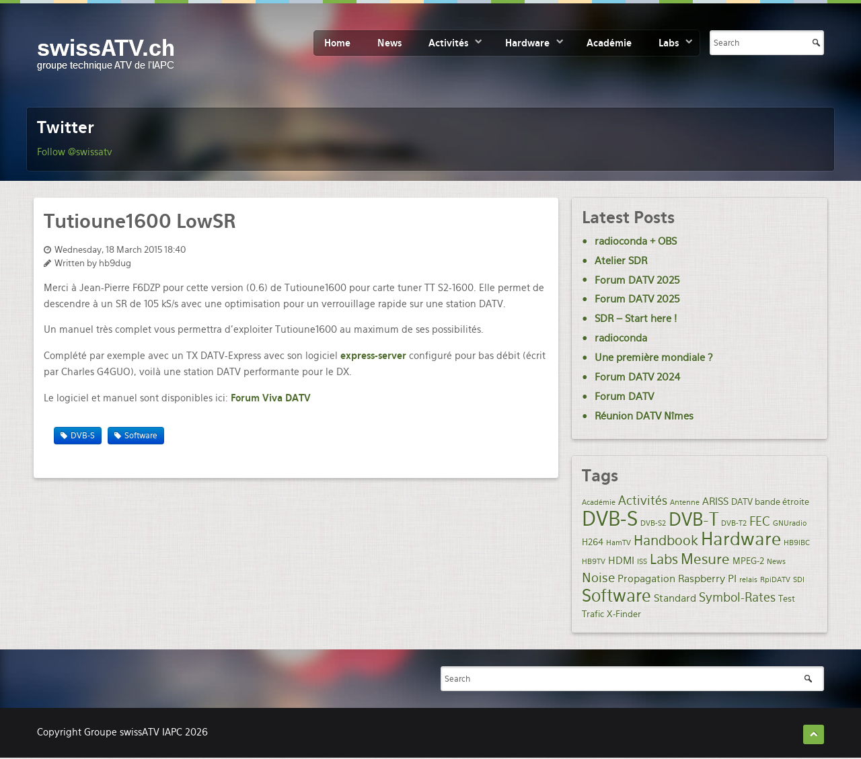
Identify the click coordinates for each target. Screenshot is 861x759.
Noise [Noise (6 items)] (598, 578)
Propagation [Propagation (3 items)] (646, 579)
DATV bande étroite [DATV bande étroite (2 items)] (770, 501)
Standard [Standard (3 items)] (675, 598)
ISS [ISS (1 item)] (642, 561)
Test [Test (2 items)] (786, 598)
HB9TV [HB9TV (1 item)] (593, 561)
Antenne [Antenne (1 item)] (685, 502)
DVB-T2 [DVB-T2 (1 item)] (734, 523)
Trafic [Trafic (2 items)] (593, 613)
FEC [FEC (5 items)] (759, 521)
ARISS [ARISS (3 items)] (715, 501)
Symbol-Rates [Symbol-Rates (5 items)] (737, 597)
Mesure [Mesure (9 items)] (705, 559)
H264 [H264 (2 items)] (592, 541)
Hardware (527, 43)
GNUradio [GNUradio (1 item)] (790, 523)
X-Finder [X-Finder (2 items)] (624, 613)
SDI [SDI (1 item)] (798, 579)
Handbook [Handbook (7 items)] (666, 541)
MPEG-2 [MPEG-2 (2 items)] (748, 560)
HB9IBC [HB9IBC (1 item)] (797, 542)
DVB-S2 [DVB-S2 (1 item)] (653, 523)
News (389, 43)
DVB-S (83, 435)
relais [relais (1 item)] (748, 579)
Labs (669, 43)
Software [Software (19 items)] (616, 596)
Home (337, 43)
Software (140, 435)
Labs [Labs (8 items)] (664, 559)
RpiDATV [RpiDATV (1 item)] (775, 579)
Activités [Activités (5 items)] (642, 500)
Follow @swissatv (74, 152)
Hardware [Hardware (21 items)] (741, 538)
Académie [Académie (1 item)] (598, 502)
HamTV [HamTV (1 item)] (618, 542)
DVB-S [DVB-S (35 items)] (610, 518)
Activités (448, 43)
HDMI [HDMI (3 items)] (621, 561)
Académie (609, 43)
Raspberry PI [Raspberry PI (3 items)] (707, 579)
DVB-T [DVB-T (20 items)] (693, 520)
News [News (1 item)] (776, 561)
